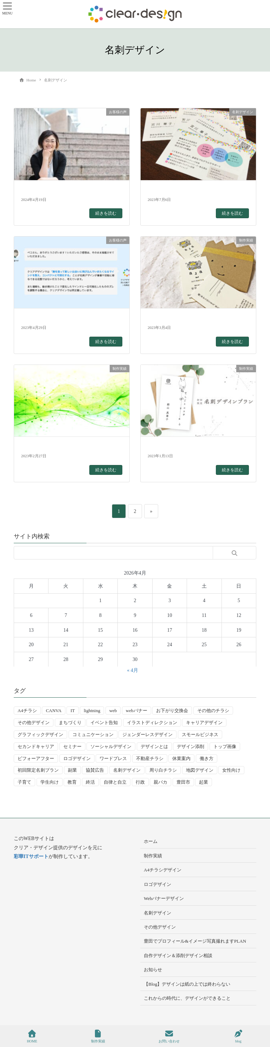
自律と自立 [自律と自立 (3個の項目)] (115, 782)
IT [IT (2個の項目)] (72, 710)
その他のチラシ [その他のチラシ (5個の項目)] (213, 710)
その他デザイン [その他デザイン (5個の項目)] (34, 722)
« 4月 (132, 670)
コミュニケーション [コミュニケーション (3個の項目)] (93, 734)
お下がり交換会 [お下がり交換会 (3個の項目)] (172, 710)
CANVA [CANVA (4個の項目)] (54, 710)
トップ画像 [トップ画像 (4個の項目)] (224, 746)
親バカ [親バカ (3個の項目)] (160, 782)
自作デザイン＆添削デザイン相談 (178, 955)
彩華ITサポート (31, 856)
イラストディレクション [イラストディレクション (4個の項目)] (152, 722)
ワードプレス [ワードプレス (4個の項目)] (113, 758)
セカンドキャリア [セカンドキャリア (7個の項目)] (36, 746)
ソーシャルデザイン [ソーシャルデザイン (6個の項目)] (110, 746)
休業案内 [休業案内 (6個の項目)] (181, 758)
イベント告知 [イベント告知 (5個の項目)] (104, 722)
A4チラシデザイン (162, 869)
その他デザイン (160, 927)
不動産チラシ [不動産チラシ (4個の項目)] (149, 758)
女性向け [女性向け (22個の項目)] (231, 770)
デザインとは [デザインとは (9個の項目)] (154, 746)
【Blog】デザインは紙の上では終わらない (187, 984)
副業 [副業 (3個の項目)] (72, 770)
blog (238, 1036)
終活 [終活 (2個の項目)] (90, 782)
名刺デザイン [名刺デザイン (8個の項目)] (127, 770)
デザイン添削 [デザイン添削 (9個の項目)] (190, 746)
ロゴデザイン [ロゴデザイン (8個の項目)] (77, 758)
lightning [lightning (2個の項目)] (92, 710)
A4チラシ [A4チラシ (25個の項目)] (27, 710)
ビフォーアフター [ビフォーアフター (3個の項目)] (36, 758)
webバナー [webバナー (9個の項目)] (136, 710)
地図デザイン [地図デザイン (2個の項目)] (199, 770)
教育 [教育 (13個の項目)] (72, 782)
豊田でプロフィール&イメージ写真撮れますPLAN (195, 941)
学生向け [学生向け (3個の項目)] (49, 782)
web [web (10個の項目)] (113, 710)
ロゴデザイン (157, 884)
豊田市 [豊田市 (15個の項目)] (183, 782)
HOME (32, 1036)
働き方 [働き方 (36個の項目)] (206, 758)
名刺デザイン (157, 913)
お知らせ (153, 969)
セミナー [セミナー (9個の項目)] (72, 746)
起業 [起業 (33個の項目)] (203, 782)
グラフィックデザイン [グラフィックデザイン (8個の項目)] (40, 734)
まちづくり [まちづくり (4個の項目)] (70, 722)
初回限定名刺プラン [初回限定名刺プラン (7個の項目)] (38, 770)
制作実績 (153, 855)
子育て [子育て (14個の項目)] (24, 782)
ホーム (151, 841)
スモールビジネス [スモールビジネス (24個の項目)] (200, 734)
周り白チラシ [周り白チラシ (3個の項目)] (163, 770)
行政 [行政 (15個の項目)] (140, 782)
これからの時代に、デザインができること (187, 998)
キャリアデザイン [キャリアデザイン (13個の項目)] (204, 722)
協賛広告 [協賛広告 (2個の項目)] (95, 770)
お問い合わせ (169, 1036)
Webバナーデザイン (164, 898)
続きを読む (105, 213)
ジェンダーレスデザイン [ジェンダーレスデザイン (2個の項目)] (147, 734)
